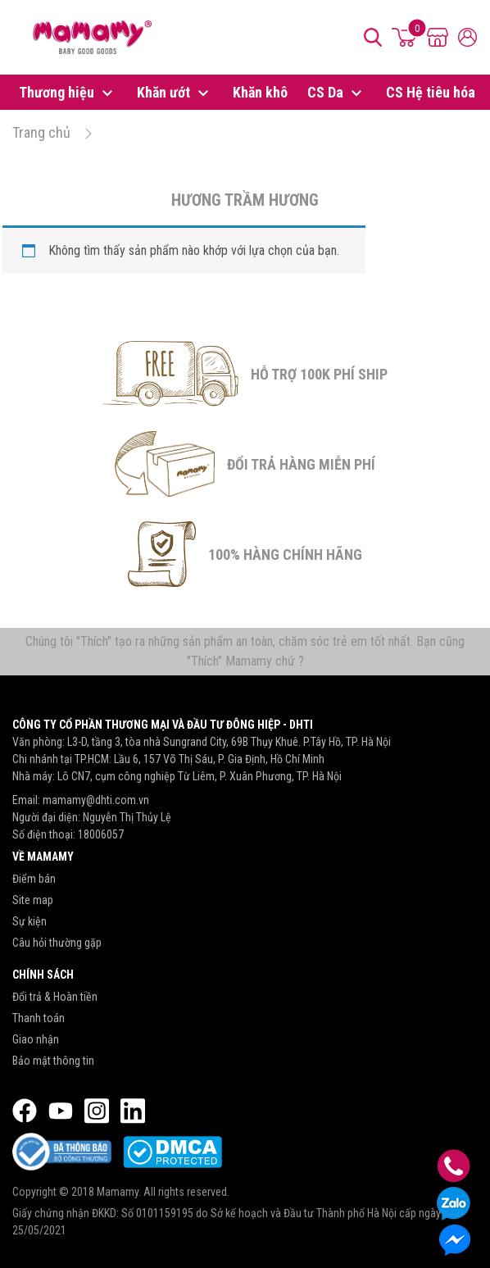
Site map (32, 900)
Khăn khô (260, 92)
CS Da (336, 93)
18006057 (101, 834)
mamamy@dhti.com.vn (96, 800)
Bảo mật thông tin (53, 1060)
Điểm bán (34, 878)
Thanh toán (38, 1018)
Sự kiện (29, 921)
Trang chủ (41, 132)
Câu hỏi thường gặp (57, 942)
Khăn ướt (175, 93)
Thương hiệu (68, 93)
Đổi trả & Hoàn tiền (55, 996)
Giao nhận (35, 1039)
